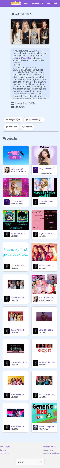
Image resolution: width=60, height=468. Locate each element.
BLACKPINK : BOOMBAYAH (47, 394)
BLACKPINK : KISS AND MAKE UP (19, 362)
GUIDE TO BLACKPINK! (19, 266)
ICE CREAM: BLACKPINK (47, 298)
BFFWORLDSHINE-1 (18, 172)
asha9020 (42, 204)
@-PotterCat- (25, 58)
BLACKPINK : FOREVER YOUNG (47, 266)
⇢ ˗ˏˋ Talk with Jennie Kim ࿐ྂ (47, 169)
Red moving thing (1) (47, 427)
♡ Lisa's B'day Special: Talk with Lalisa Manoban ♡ (19, 201)
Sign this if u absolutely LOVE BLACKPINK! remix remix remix (47, 233)
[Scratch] (15, 3)
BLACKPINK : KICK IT (47, 362)
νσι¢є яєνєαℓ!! (17, 169)
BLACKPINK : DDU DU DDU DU (19, 427)
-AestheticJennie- (46, 173)
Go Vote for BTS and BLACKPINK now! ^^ (19, 233)
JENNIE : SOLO (46, 330)
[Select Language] (30, 462)
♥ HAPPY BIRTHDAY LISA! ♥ (47, 201)
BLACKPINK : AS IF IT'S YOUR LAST (19, 394)
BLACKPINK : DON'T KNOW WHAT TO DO (19, 330)
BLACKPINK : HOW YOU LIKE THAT (19, 298)
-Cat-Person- (44, 429)
